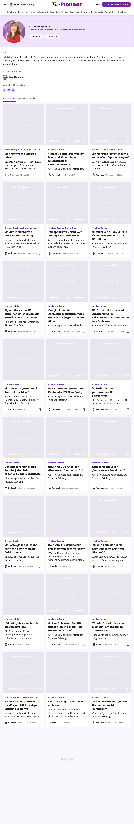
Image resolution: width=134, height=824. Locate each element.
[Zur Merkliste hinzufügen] (40, 175)
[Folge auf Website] (13, 90)
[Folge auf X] (4, 90)
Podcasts (23, 98)
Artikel (33, 98)
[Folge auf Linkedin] (9, 90)
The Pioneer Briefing (21, 4)
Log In (97, 4)
